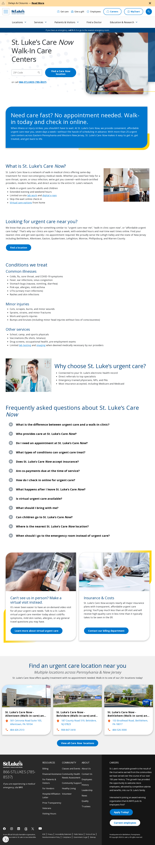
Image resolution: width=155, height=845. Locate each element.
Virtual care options (21, 202)
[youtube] (40, 828)
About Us (86, 768)
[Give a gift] (77, 11)
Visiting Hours (49, 813)
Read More (38, 3)
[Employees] (94, 11)
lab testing (25, 345)
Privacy (50, 834)
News (84, 795)
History (85, 784)
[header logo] (18, 11)
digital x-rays (49, 195)
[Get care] (63, 11)
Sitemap (93, 837)
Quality (85, 801)
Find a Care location (60, 72)
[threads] (26, 829)
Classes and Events (71, 768)
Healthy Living (69, 788)
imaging (40, 345)
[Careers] (112, 11)
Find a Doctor (94, 22)
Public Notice (78, 834)
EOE (43, 834)
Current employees (125, 822)
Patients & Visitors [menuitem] (65, 22)
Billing (45, 768)
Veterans (46, 808)
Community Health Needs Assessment (71, 776)
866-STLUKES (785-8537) (32, 82)
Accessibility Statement (63, 834)
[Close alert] (150, 3)
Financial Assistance (51, 774)
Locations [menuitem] (17, 22)
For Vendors (48, 788)
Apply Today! (121, 812)
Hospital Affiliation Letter (51, 795)
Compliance (66, 837)
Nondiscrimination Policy (51, 837)
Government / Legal (80, 837)
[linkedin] (18, 828)
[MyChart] (133, 11)
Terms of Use (90, 834)
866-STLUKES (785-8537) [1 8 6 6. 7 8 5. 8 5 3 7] (19, 774)
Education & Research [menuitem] (122, 22)
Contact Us (87, 774)
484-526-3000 (117, 730)
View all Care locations (77, 743)
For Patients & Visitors (49, 781)
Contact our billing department (106, 630)
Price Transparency (51, 802)
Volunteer (67, 793)
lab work (32, 195)
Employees (87, 779)
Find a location (18, 247)
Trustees (86, 806)
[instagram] (11, 828)
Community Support (72, 783)
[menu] (6, 11)
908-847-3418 (66, 730)
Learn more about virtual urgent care (36, 630)
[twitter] (33, 828)
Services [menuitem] (38, 22)
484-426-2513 (14, 730)
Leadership (87, 790)
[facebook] (4, 828)
